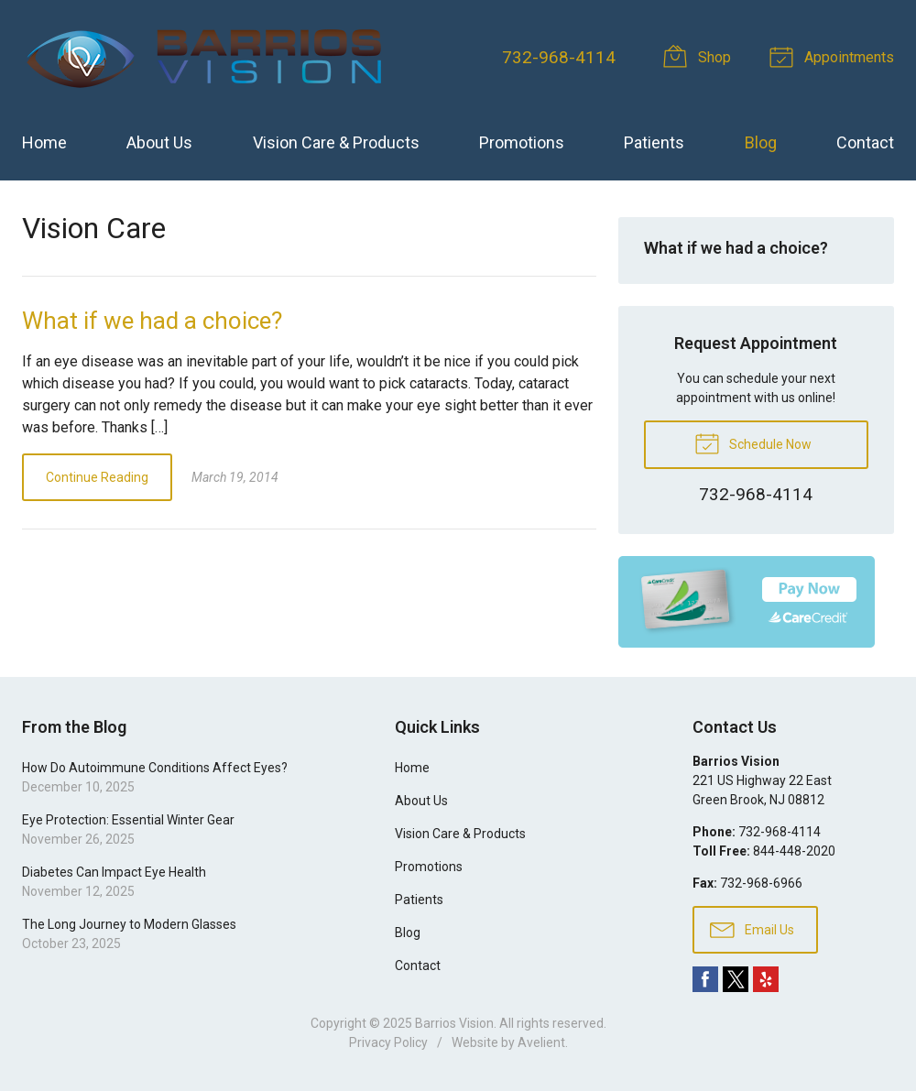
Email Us (752, 929)
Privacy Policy (388, 1042)
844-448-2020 (794, 851)
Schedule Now (753, 442)
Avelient (541, 1042)
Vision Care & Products (336, 142)
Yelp (766, 979)
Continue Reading (97, 477)
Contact (865, 142)
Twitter (735, 979)
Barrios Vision (454, 1023)
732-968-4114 (559, 57)
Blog (761, 142)
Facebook (705, 979)
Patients (654, 142)
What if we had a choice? (152, 320)
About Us (159, 142)
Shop (700, 56)
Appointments (834, 56)
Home (44, 142)
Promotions (521, 142)
